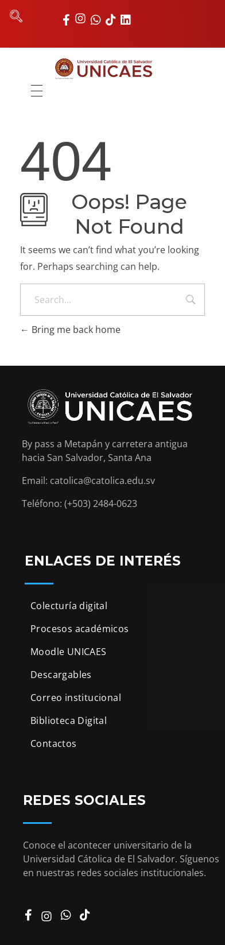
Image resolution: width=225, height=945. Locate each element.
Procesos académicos (79, 628)
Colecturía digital (68, 605)
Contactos (53, 743)
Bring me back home (70, 329)
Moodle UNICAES (68, 651)
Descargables (61, 674)
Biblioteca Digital (68, 720)
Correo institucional (75, 697)
